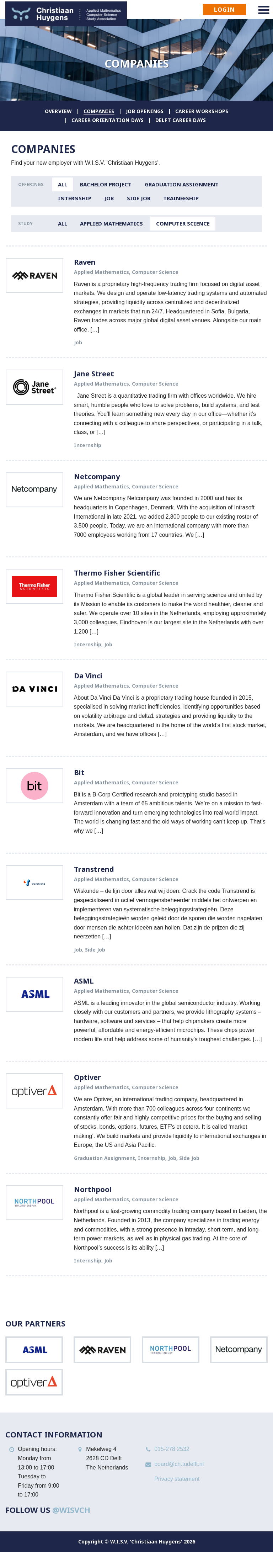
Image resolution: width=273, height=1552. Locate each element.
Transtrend (94, 869)
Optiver (87, 1077)
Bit (79, 772)
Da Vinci (88, 675)
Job (109, 198)
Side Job (138, 198)
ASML (84, 981)
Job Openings (145, 111)
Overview (58, 111)
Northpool (93, 1189)
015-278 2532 (171, 1449)
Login (224, 10)
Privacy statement (176, 1479)
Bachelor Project (106, 184)
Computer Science (183, 223)
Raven (85, 262)
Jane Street (94, 373)
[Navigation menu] (264, 10)
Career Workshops (201, 111)
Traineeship (181, 198)
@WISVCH (71, 1509)
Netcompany (97, 476)
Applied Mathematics (111, 223)
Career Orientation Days (107, 120)
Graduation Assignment (182, 184)
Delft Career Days (180, 120)
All (62, 184)
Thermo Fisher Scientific (117, 573)
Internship (74, 198)
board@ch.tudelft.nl (179, 1464)
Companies (99, 111)
